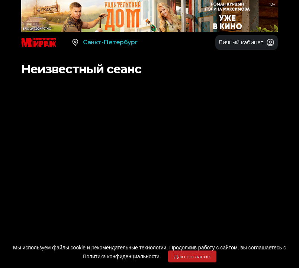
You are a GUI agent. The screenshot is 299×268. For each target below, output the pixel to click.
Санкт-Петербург (104, 42)
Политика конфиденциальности (121, 256)
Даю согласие (192, 256)
